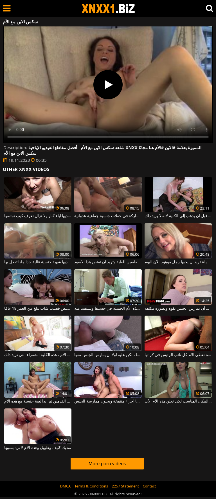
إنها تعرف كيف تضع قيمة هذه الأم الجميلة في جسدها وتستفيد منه (107, 308)
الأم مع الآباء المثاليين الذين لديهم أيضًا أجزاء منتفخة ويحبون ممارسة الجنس (107, 401)
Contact (149, 486)
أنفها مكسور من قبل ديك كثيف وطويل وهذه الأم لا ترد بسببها (37, 448)
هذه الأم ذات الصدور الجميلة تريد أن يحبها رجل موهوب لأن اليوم (178, 262)
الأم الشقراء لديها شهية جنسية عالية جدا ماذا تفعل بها (37, 262)
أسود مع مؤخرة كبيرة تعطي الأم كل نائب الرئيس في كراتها (178, 355)
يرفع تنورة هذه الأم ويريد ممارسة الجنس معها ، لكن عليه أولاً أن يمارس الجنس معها (107, 355)
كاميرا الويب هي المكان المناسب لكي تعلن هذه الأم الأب (178, 401)
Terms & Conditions (91, 486)
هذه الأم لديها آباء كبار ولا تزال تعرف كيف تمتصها (37, 216)
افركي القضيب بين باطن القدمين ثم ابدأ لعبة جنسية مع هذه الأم (37, 401)
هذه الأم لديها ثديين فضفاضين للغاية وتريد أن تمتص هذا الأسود (107, 262)
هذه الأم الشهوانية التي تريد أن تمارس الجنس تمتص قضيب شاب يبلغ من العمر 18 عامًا (37, 308)
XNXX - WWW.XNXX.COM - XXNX (108, 9)
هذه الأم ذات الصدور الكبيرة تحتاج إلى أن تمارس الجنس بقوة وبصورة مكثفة (178, 308)
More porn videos (107, 463)
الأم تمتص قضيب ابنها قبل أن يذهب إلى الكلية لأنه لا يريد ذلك (178, 216)
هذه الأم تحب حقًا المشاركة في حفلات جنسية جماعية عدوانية (107, 216)
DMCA (65, 486)
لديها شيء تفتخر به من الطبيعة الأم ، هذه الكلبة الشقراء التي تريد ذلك (37, 355)
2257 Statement (125, 486)
